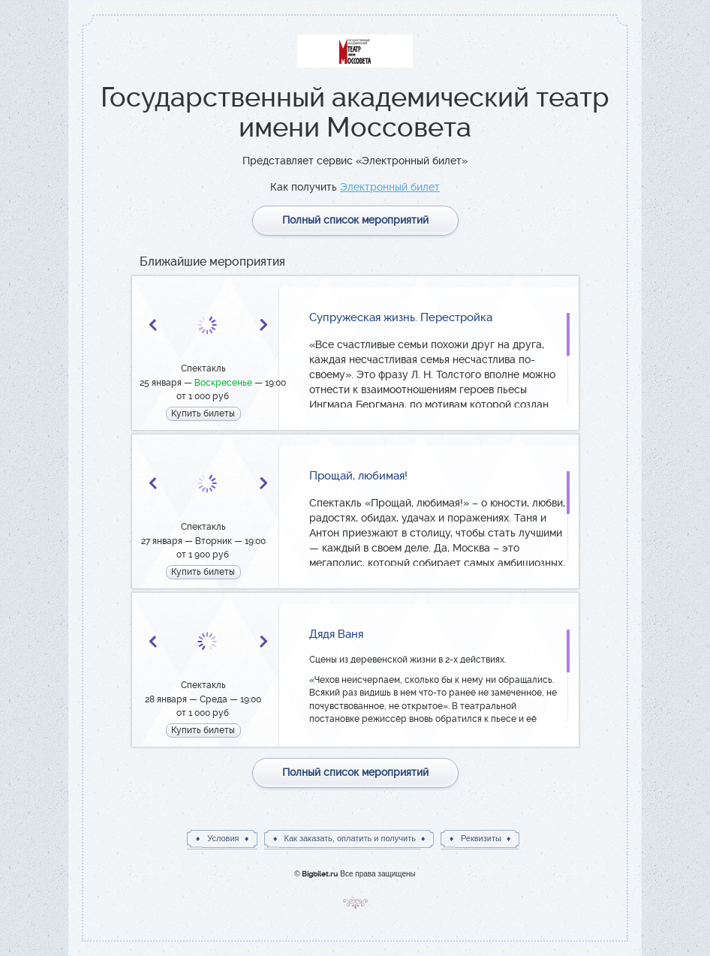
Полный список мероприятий (355, 220)
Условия (223, 838)
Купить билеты (203, 413)
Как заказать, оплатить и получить (350, 838)
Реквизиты (481, 838)
